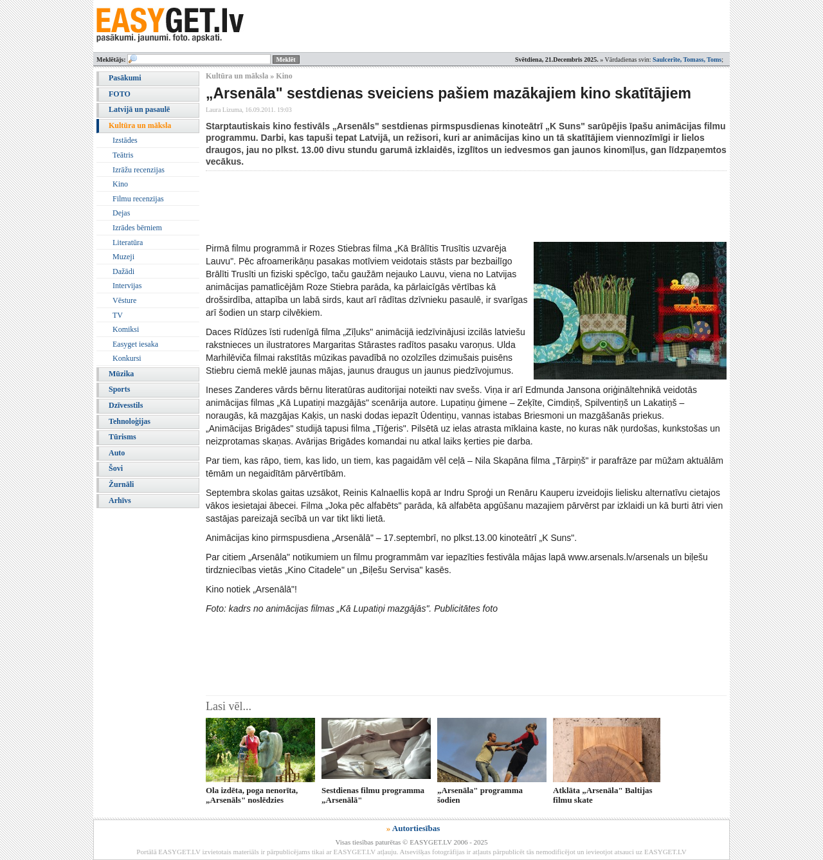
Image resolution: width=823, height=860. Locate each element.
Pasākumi (125, 77)
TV (118, 315)
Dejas (121, 212)
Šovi (116, 468)
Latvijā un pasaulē (139, 109)
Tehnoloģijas (129, 421)
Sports (119, 389)
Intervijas (127, 285)
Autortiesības (416, 828)
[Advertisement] (440, 206)
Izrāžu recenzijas (139, 169)
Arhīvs (120, 500)
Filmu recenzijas (138, 198)
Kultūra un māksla (140, 125)
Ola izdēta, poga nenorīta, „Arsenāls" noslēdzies (252, 795)
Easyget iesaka (135, 344)
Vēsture (124, 300)
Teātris (123, 155)
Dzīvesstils (126, 405)
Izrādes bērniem (137, 227)
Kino (120, 183)
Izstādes (125, 140)
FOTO (120, 93)
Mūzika (121, 373)
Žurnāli (121, 484)
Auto (117, 452)
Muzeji (123, 256)
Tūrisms (122, 436)
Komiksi (126, 329)
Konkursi (127, 358)
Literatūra (128, 242)
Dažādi (123, 271)
